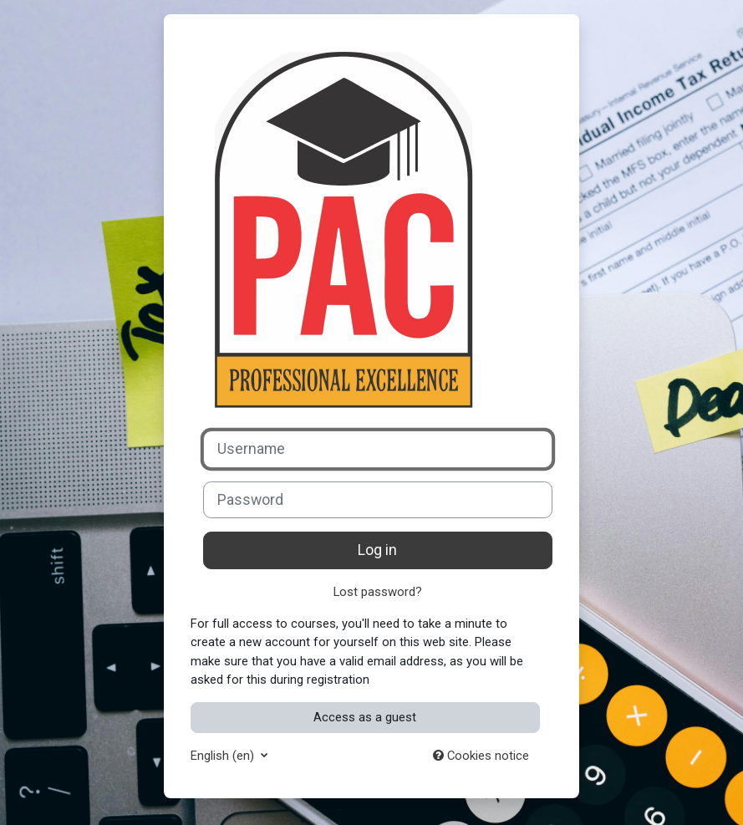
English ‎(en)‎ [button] (224, 755)
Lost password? (377, 591)
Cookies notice (481, 755)
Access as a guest (364, 717)
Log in (377, 550)
